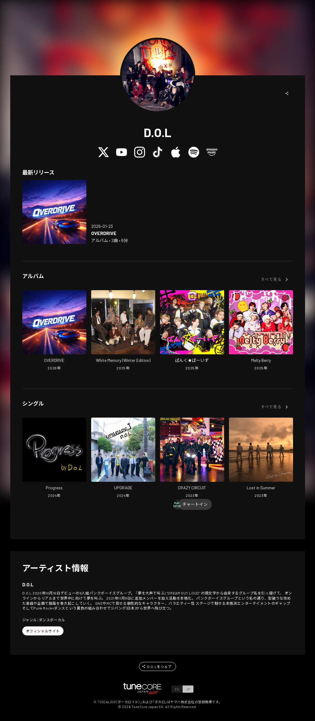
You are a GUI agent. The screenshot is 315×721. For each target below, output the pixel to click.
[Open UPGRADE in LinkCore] (123, 458)
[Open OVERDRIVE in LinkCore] (54, 212)
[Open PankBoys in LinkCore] (192, 330)
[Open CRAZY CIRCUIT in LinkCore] (192, 458)
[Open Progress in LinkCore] (54, 458)
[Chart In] (195, 504)
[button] (287, 93)
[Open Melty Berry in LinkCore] (261, 330)
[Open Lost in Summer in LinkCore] (261, 458)
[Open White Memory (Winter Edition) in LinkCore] (123, 330)
